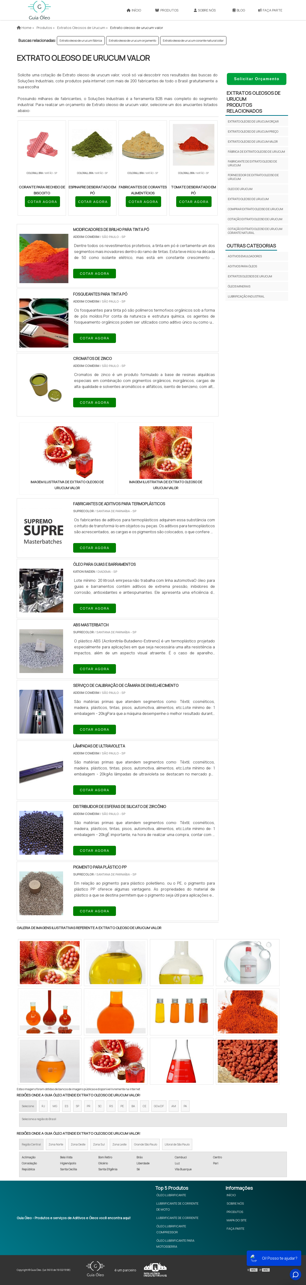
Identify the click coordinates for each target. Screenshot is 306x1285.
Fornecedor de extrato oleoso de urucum (253, 177)
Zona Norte (56, 1144)
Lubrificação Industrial (246, 296)
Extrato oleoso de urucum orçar (253, 121)
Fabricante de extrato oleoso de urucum (252, 163)
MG (55, 1106)
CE (144, 1106)
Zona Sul (99, 1144)
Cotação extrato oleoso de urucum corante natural (255, 231)
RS (111, 1106)
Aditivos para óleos (242, 266)
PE (122, 1106)
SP (77, 1106)
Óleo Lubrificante (171, 1195)
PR (88, 1106)
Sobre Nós (205, 10)
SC (100, 1106)
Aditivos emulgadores (245, 256)
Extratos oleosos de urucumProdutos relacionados (253, 102)
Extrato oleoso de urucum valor (253, 142)
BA (133, 1106)
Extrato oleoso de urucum (248, 199)
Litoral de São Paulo (177, 1144)
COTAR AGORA (42, 202)
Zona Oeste (78, 1144)
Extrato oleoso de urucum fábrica (81, 41)
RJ (43, 1106)
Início (134, 10)
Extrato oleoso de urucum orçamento (132, 41)
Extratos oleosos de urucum (250, 276)
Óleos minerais (239, 286)
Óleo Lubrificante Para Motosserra (175, 1243)
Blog (239, 10)
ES (66, 1106)
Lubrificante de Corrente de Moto (177, 1206)
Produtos (166, 10)
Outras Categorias (251, 245)
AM (173, 1106)
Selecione (28, 1106)
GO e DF (159, 1106)
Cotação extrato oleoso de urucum (255, 219)
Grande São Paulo (145, 1144)
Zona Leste (119, 1144)
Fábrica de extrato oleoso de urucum (256, 152)
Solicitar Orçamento (256, 79)
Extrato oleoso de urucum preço (253, 131)
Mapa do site (236, 1220)
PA (185, 1106)
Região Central (31, 1144)
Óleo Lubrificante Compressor (171, 1229)
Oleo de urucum (240, 189)
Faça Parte (270, 10)
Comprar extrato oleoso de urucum (255, 209)
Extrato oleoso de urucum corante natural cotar (193, 41)
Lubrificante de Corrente (177, 1218)
